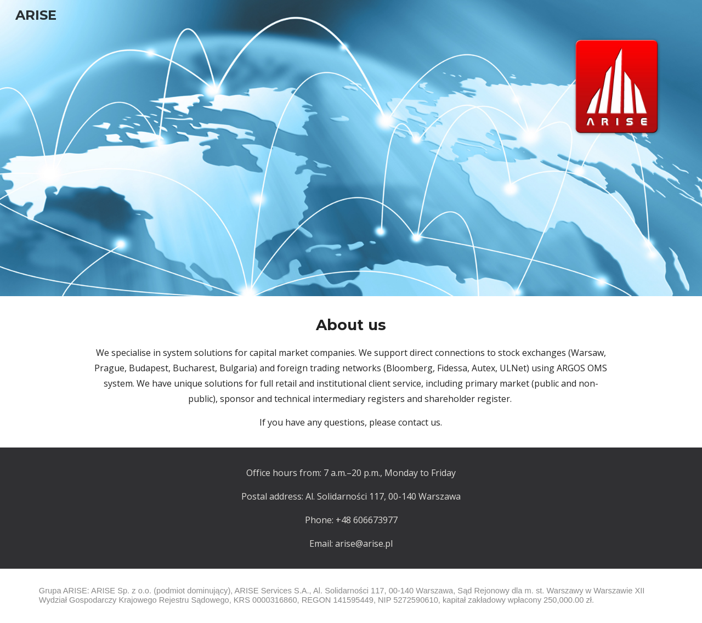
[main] (350, 371)
